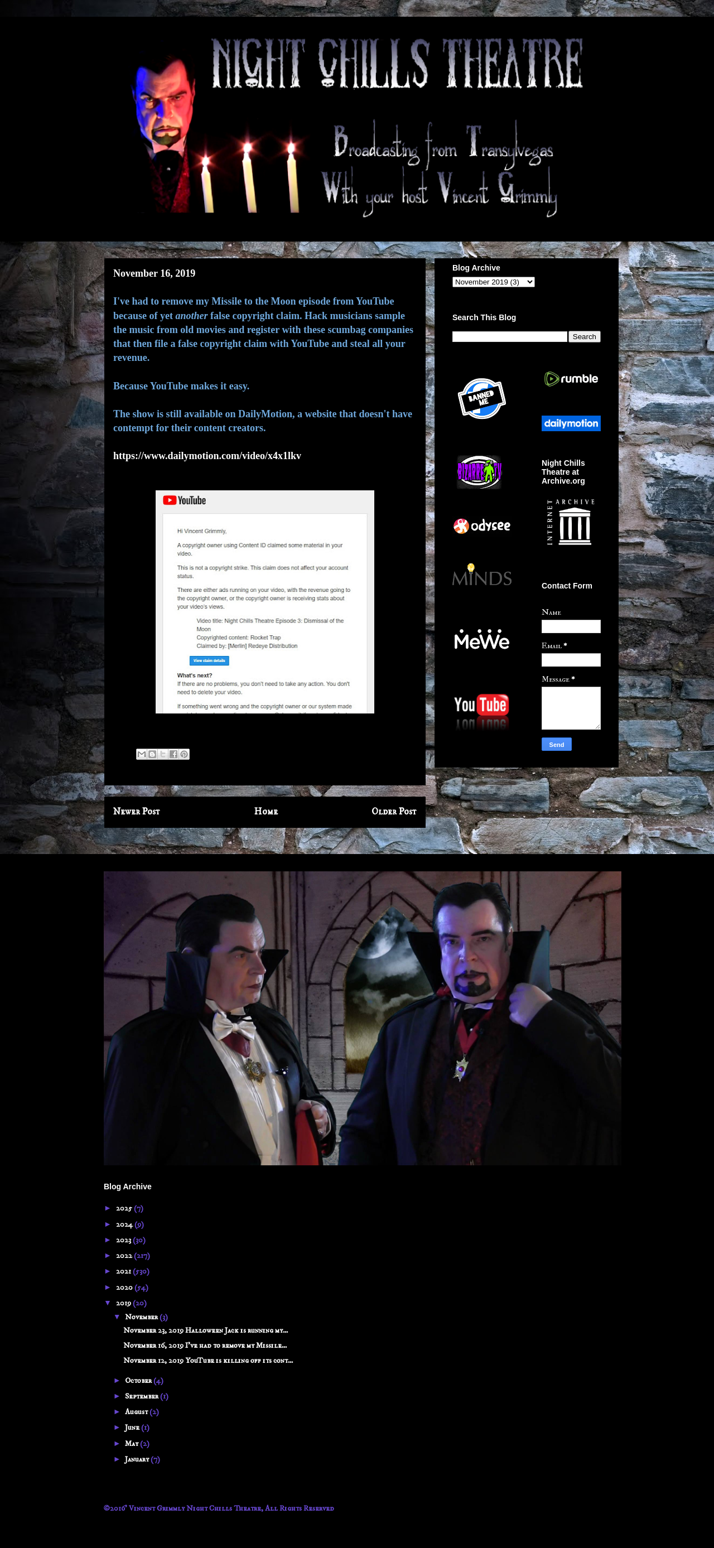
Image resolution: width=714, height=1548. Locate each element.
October (139, 1381)
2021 (124, 1271)
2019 (124, 1303)
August (137, 1412)
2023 (124, 1240)
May (132, 1444)
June (133, 1427)
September (142, 1396)
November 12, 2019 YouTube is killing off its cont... (208, 1361)
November (142, 1317)
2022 (125, 1256)
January (138, 1459)
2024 (125, 1224)
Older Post (394, 812)
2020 (125, 1287)
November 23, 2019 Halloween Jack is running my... (205, 1330)
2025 (125, 1208)
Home (266, 812)
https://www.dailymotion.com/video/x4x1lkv (207, 455)
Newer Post (136, 812)
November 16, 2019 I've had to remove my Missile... (205, 1345)
